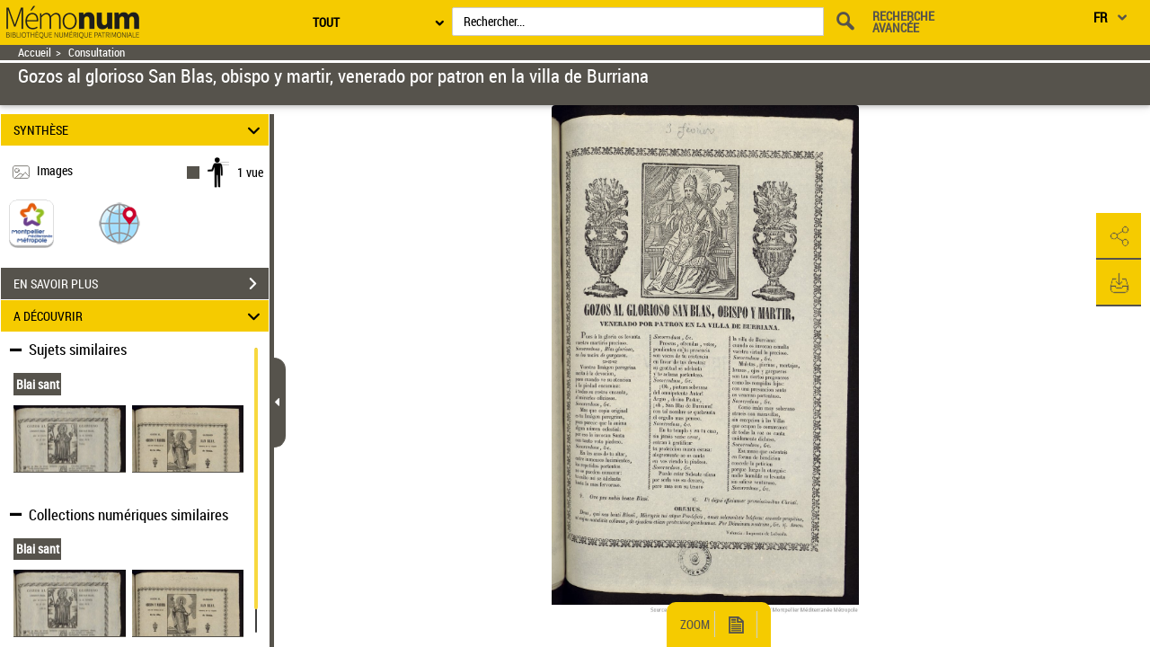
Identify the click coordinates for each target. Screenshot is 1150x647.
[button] (119, 222)
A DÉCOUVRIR (139, 316)
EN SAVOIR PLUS (141, 284)
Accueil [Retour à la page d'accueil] (34, 52)
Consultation (96, 52)
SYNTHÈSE (139, 130)
